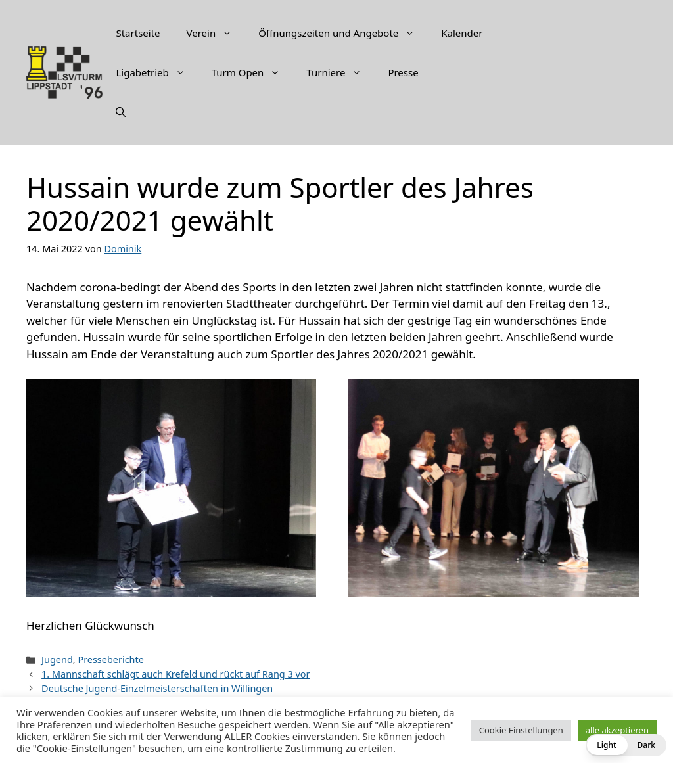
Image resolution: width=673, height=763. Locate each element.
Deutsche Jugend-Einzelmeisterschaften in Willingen (157, 688)
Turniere (340, 72)
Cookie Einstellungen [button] (521, 730)
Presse (403, 72)
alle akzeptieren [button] (617, 730)
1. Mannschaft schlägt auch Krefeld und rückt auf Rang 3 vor (175, 674)
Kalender (461, 32)
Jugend (57, 659)
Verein (216, 33)
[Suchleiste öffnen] (121, 111)
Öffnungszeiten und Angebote (343, 33)
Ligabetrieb (157, 72)
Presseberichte (110, 659)
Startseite (138, 32)
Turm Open (253, 72)
